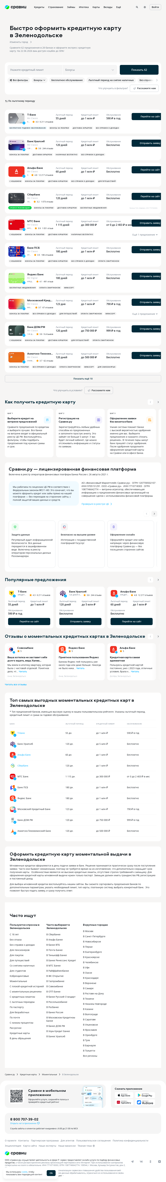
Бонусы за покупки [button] (59, 128)
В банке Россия (54, 1012)
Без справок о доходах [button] (107, 128)
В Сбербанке (53, 934)
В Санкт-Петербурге (94, 936)
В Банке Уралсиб (55, 1036)
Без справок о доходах (22, 944)
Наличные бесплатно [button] (66, 154)
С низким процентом (21, 1022)
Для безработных (19, 1012)
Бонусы (40, 80)
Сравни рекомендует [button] (20, 208)
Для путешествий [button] (107, 181)
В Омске (87, 972)
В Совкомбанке (54, 986)
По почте (15, 1017)
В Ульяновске (90, 1024)
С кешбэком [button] (15, 181)
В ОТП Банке (53, 991)
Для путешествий (19, 960)
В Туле (86, 1040)
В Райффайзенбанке (57, 970)
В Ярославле (90, 1029)
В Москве (88, 931)
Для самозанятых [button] (106, 367)
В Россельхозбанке (56, 1001)
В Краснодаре (91, 977)
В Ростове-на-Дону (93, 993)
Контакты (23, 1140)
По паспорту (17, 1007)
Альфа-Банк (127, 647)
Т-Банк (21, 732)
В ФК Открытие (55, 975)
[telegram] (132, 1161)
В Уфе (86, 967)
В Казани (88, 1009)
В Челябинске (90, 962)
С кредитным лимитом (22, 996)
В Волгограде (90, 1014)
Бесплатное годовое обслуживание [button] (28, 128)
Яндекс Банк (76, 647)
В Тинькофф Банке (56, 955)
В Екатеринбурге (92, 951)
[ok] (150, 1161)
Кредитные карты (20, 1033)
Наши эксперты (47, 1145)
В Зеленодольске (70, 1074)
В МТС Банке (53, 965)
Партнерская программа (45, 1140)
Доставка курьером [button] (82, 128)
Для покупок (17, 955)
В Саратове (89, 1019)
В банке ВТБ (53, 944)
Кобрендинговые (19, 975)
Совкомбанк (25, 647)
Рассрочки (15, 1027)
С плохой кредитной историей (27, 986)
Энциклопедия (13, 1145)
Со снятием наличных (22, 965)
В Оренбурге (90, 1035)
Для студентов (18, 970)
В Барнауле (89, 1045)
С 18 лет (14, 934)
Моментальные (18, 981)
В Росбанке (52, 1007)
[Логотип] (15, 1153)
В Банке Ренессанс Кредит (61, 960)
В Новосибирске (92, 941)
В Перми (88, 946)
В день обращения (20, 1038)
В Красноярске (91, 957)
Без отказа (16, 939)
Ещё (118, 7)
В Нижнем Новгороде (95, 1003)
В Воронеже (89, 983)
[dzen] (159, 1161)
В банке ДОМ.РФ (55, 1025)
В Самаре (88, 988)
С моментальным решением (26, 991)
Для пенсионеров (20, 950)
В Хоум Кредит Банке (58, 1031)
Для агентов (67, 1140)
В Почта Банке (54, 950)
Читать (23, 671)
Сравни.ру (10, 1074)
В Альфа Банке (54, 939)
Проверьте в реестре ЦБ (97, 504)
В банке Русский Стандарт (61, 996)
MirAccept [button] (69, 287)
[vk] (141, 1161)
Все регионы (90, 1055)
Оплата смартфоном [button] (108, 261)
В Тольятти (89, 1050)
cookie (24, 1171)
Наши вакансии (67, 1145)
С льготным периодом (22, 1001)
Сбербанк (23, 765)
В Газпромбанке (55, 981)
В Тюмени (88, 998)
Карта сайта (30, 1145)
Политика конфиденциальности (130, 1140)
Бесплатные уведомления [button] (93, 208)
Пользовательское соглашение (93, 1140)
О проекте (10, 1140)
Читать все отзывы (16, 684)
